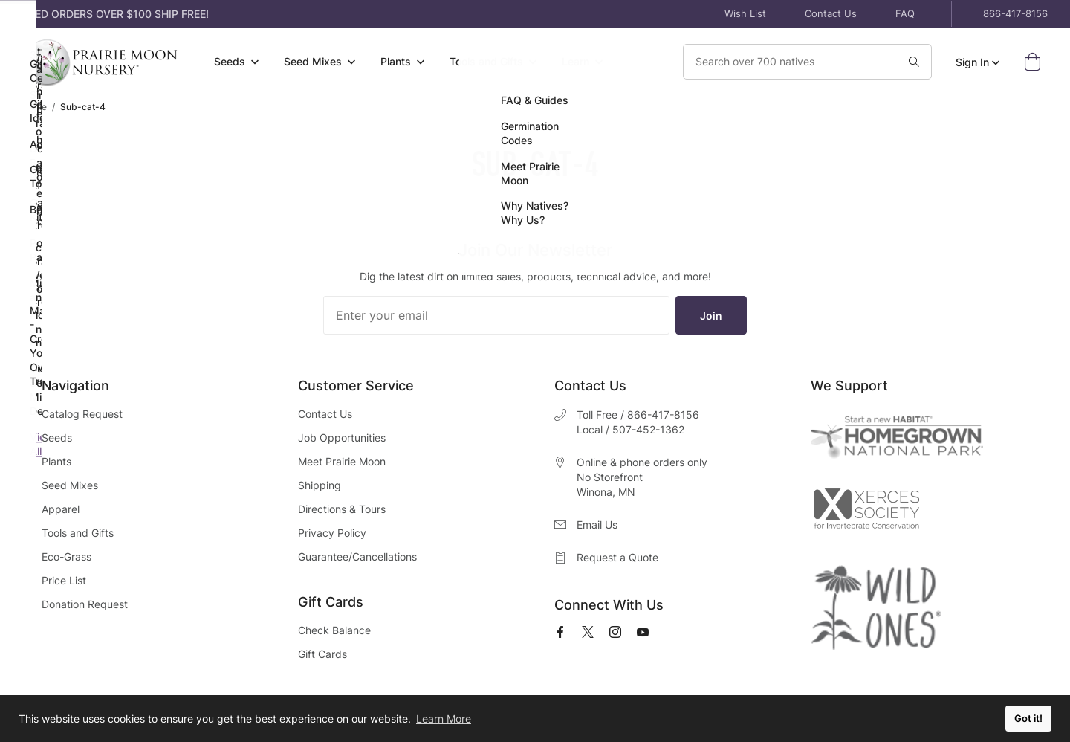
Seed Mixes (70, 485)
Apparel (61, 509)
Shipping (319, 485)
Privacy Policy (332, 532)
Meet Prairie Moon (342, 461)
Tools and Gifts (78, 532)
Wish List (745, 13)
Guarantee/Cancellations (357, 556)
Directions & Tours (342, 509)
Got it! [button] (1028, 718)
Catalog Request (82, 413)
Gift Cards (322, 654)
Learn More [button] (443, 718)
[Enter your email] (496, 315)
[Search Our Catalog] (778, 62)
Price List (64, 580)
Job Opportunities (342, 437)
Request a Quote (617, 557)
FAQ (905, 13)
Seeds (57, 437)
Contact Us (831, 13)
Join (711, 315)
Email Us (597, 524)
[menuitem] (236, 62)
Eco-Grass (66, 556)
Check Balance (334, 630)
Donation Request (85, 604)
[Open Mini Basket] (1035, 62)
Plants (56, 461)
